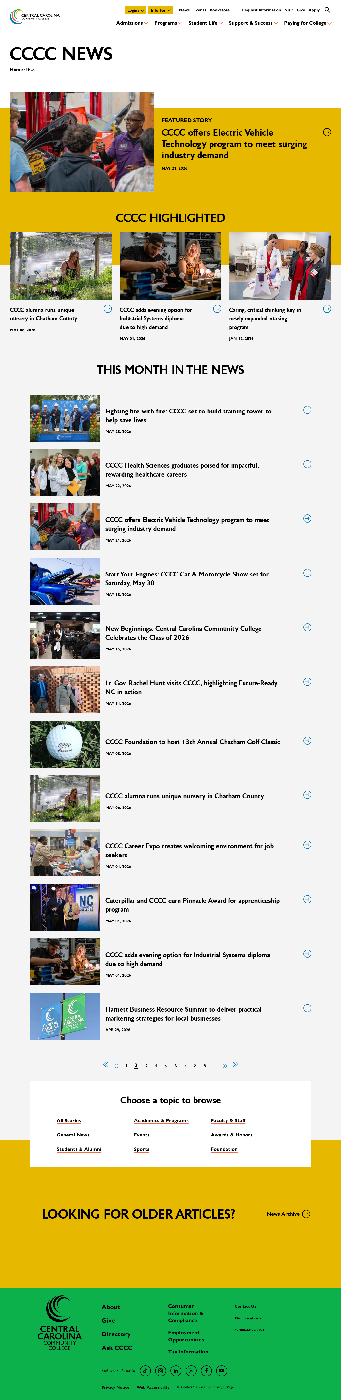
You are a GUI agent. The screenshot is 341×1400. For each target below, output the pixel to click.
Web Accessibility (153, 1387)
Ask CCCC (117, 1347)
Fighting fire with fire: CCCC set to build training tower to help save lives (207, 415)
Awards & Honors (232, 1135)
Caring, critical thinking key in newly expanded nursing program (279, 318)
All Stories (69, 1121)
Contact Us (245, 1306)
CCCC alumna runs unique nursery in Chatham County (60, 314)
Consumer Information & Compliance (185, 1313)
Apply (314, 10)
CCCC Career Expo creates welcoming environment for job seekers (207, 850)
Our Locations (248, 1318)
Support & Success (251, 23)
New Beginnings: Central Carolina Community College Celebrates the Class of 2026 (207, 633)
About (111, 1307)
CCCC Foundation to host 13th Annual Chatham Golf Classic (207, 742)
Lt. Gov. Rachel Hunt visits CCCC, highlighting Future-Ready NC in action (207, 687)
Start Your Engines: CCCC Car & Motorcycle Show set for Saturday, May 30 (207, 578)
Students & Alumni (79, 1149)
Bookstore (220, 10)
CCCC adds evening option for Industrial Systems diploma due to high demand (170, 318)
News (184, 10)
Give (301, 10)
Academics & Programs (161, 1121)
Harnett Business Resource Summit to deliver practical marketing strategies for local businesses (207, 1013)
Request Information (261, 10)
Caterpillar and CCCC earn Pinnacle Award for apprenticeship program (207, 905)
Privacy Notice (115, 1387)
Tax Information (188, 1352)
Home (16, 69)
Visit (289, 10)
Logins (133, 10)
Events (199, 10)
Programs (165, 23)
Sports (141, 1149)
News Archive (288, 1214)
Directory (116, 1334)
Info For (158, 10)
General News (73, 1135)
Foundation (224, 1149)
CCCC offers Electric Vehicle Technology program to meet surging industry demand (207, 524)
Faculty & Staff (228, 1121)
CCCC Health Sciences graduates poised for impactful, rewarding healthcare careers (207, 469)
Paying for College (305, 23)
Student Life (203, 23)
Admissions (129, 23)
